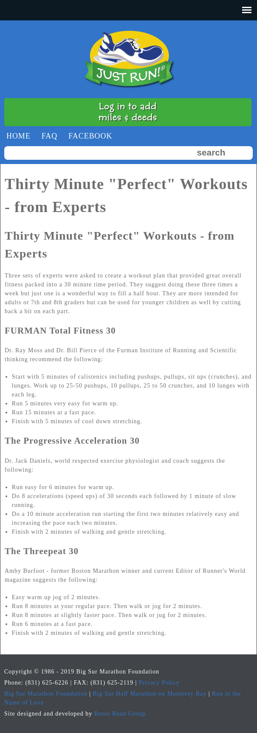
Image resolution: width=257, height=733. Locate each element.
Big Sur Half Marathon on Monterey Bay (149, 694)
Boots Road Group (120, 713)
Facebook (90, 136)
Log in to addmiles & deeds (128, 112)
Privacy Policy (159, 682)
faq (50, 136)
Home (18, 136)
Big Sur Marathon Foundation (45, 694)
